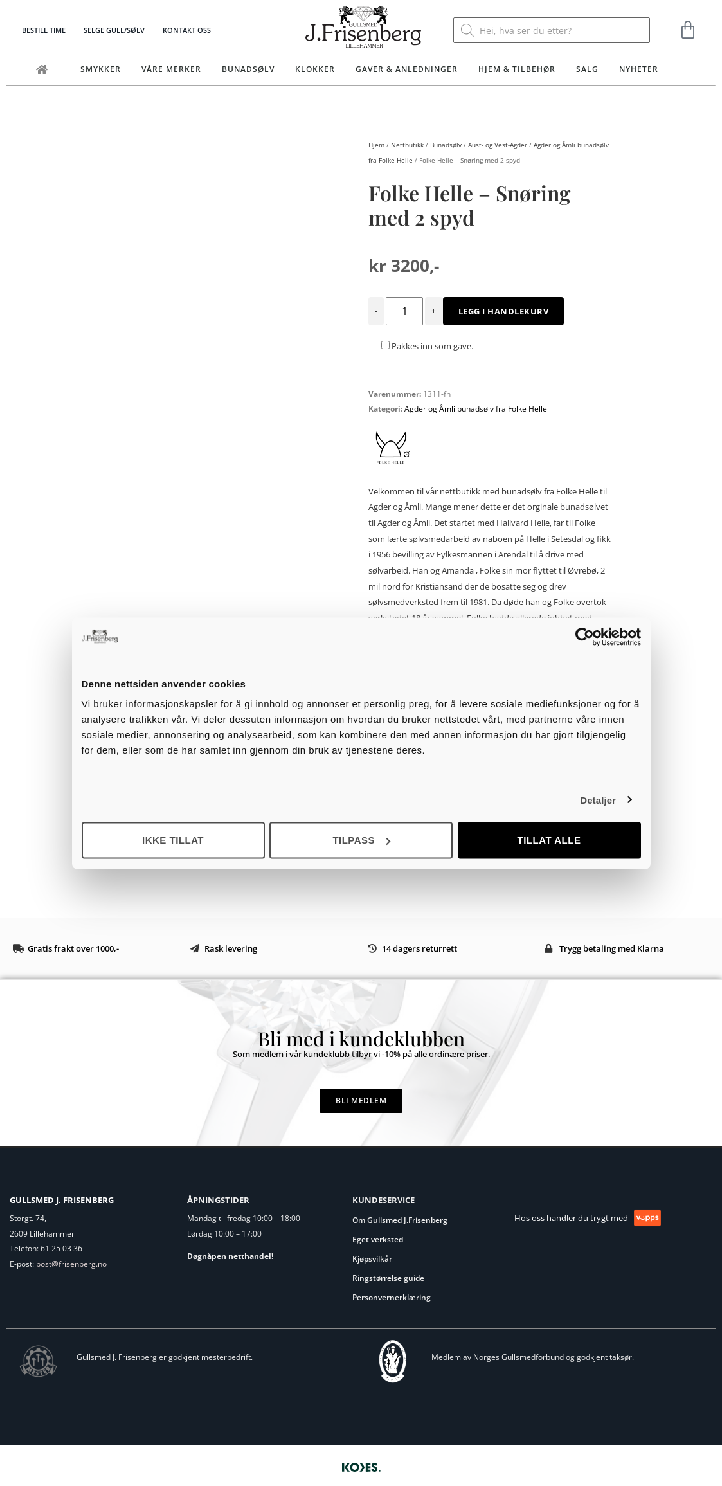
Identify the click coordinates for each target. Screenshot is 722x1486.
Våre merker (171, 69)
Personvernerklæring (391, 1297)
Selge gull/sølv (114, 30)
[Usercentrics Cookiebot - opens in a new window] (584, 636)
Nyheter (638, 69)
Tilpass (361, 840)
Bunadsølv (248, 69)
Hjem (376, 144)
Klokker (315, 69)
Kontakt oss (187, 30)
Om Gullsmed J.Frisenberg (399, 1220)
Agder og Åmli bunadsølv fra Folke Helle (475, 408)
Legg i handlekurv (503, 311)
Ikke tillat (173, 840)
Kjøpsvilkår (372, 1258)
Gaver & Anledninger (407, 69)
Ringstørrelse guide (388, 1278)
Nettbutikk (407, 144)
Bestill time (44, 30)
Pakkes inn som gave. (427, 346)
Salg (587, 69)
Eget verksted (377, 1239)
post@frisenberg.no (71, 1263)
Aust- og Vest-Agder (497, 144)
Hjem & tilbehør (516, 69)
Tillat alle (549, 840)
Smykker (100, 69)
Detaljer (598, 799)
